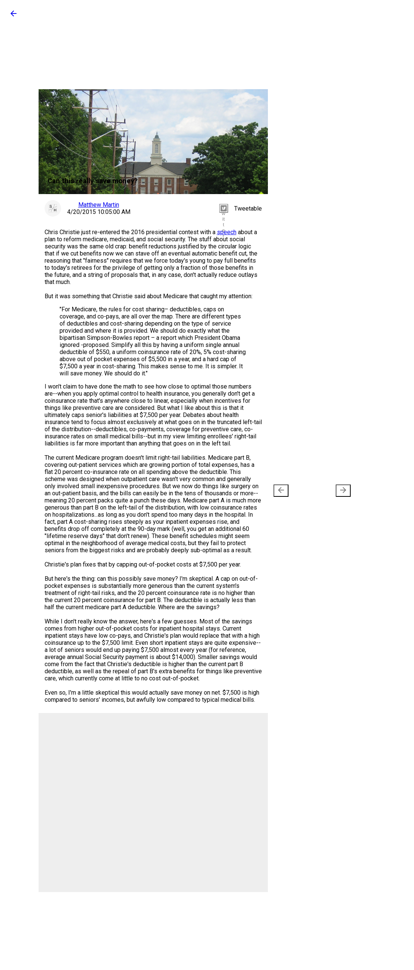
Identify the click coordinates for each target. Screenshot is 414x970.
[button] (13, 15)
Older (332, 490)
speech (226, 232)
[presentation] (281, 490)
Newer (294, 490)
